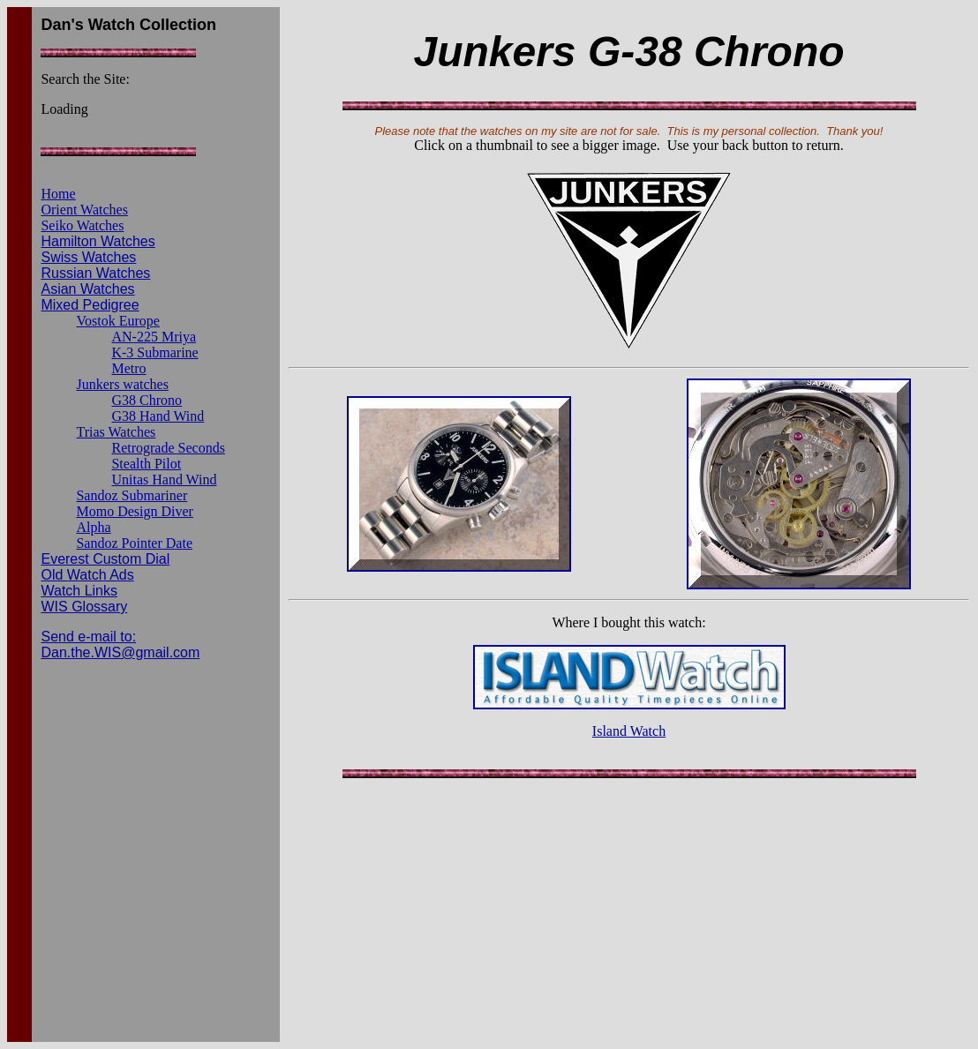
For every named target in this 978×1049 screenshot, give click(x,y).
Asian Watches (87, 288)
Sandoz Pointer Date (134, 543)
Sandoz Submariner (131, 495)
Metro (128, 368)
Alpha (93, 527)
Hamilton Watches (97, 241)
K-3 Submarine (154, 352)
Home (58, 193)
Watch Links (79, 590)
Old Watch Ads (87, 574)
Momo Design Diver (134, 511)
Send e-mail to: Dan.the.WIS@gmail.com (120, 644)
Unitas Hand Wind (163, 479)
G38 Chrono (146, 400)
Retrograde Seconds (167, 447)
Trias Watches (115, 431)
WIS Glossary (84, 606)
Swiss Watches (88, 257)
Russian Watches (95, 273)
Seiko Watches (82, 225)
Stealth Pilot (146, 463)
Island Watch (629, 730)
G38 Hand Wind (157, 415)
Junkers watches (122, 384)
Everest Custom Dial (105, 558)
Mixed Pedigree (90, 304)
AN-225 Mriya (153, 336)
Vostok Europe (117, 320)
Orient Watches (84, 209)
